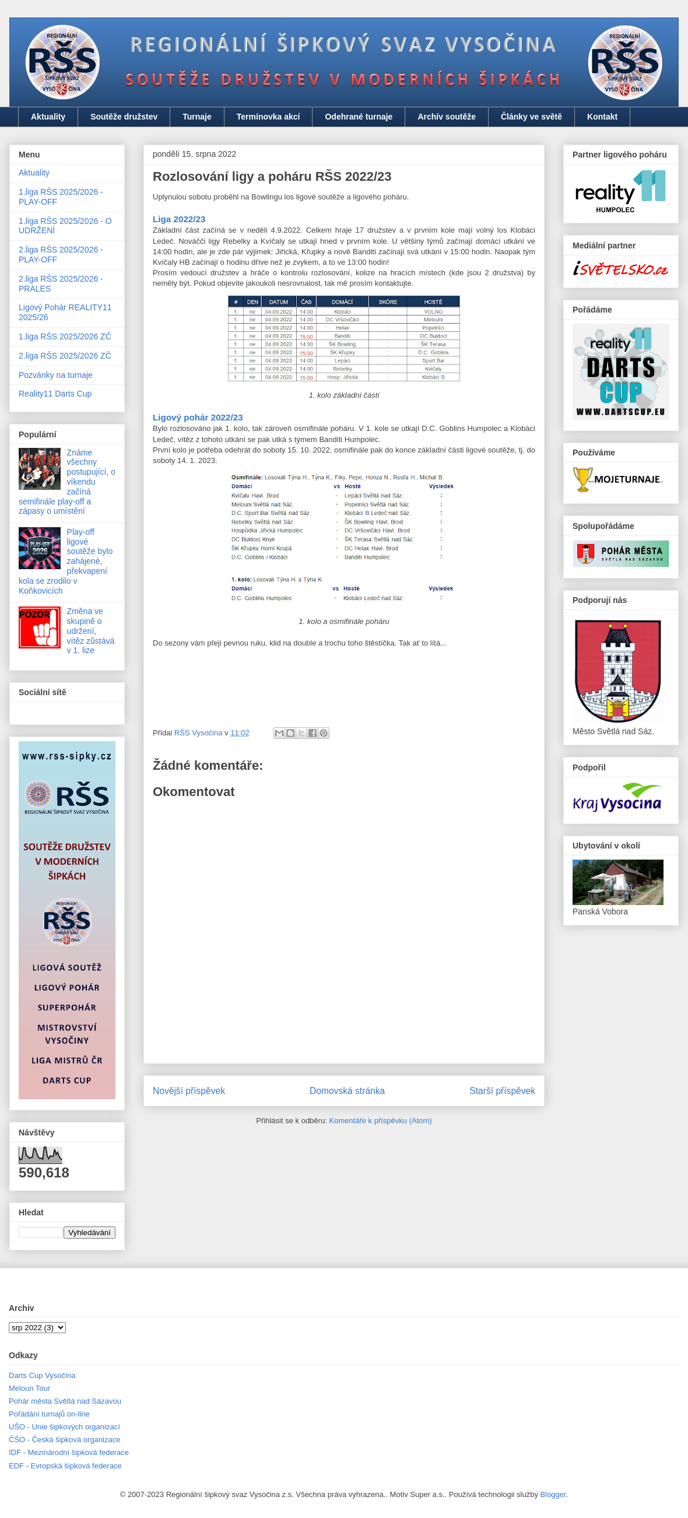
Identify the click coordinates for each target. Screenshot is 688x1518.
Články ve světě (531, 116)
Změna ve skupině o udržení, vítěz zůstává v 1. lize (91, 631)
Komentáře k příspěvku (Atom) (380, 1120)
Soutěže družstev (123, 116)
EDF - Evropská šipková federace (65, 1465)
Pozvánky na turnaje (56, 375)
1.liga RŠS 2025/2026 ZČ (65, 336)
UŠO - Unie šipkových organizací (64, 1426)
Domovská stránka (347, 1091)
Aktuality (48, 116)
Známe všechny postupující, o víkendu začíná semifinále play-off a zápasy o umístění (67, 482)
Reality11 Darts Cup (55, 393)
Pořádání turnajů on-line (49, 1414)
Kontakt (602, 116)
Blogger (553, 1494)
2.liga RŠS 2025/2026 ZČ (65, 355)
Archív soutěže (446, 116)
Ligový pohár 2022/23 (198, 417)
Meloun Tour (29, 1388)
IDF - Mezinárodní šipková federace (69, 1452)
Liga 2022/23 (179, 219)
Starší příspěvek (502, 1091)
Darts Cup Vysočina (42, 1375)
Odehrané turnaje (358, 116)
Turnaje (197, 116)
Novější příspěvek (189, 1091)
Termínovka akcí (268, 116)
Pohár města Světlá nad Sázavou (65, 1401)
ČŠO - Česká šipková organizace (64, 1439)
